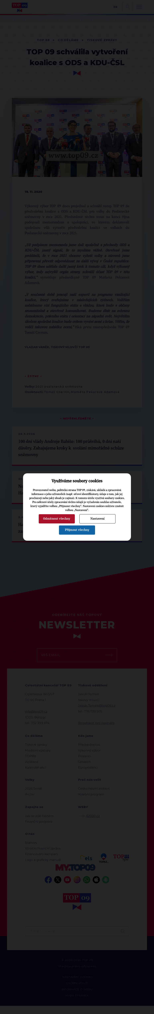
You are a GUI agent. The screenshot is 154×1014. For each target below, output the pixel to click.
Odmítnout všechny (56, 518)
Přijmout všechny (77, 529)
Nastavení (97, 518)
